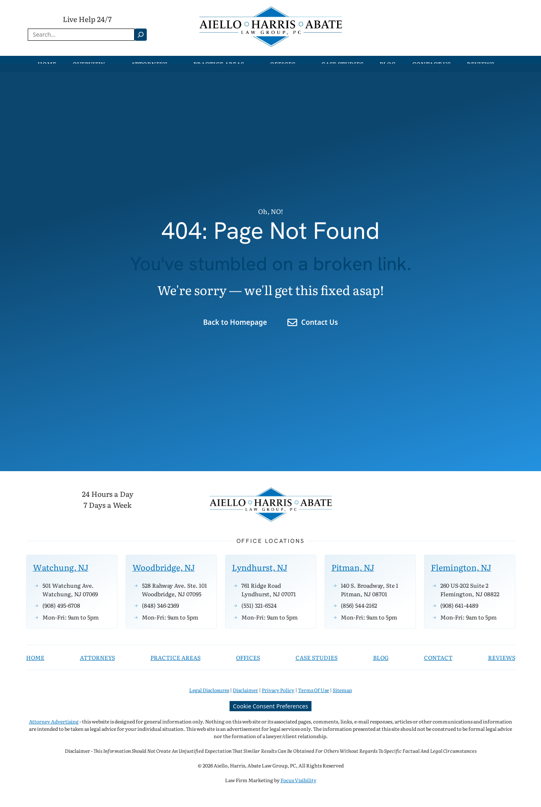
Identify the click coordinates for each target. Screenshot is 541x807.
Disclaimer (245, 690)
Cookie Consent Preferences (270, 706)
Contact (438, 657)
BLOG (381, 657)
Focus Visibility (298, 780)
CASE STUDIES (317, 657)
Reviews (501, 657)
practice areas (175, 657)
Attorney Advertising (54, 721)
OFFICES (248, 657)
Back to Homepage (235, 322)
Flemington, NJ (461, 567)
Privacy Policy (278, 690)
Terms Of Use (313, 690)
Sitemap (342, 690)
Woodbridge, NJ (163, 567)
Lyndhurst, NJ (259, 567)
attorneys (97, 657)
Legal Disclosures (209, 690)
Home (35, 657)
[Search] (141, 35)
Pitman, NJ (352, 567)
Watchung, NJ (60, 567)
